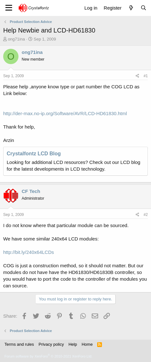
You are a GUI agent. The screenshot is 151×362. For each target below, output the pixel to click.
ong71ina (16, 39)
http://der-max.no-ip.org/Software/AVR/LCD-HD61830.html (65, 113)
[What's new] (131, 8)
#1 (146, 76)
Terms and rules (19, 344)
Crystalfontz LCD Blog (34, 153)
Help (72, 344)
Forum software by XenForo (48, 356)
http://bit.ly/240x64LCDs (28, 252)
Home (87, 344)
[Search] (143, 8)
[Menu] (8, 8)
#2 (146, 214)
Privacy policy (51, 344)
